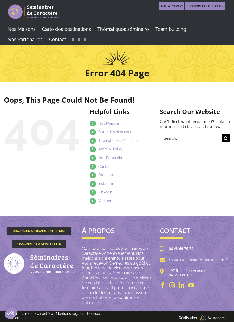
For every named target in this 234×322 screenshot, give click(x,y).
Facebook (106, 175)
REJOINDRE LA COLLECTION (205, 6)
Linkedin (105, 192)
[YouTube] (191, 285)
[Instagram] (172, 285)
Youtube (105, 201)
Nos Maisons (109, 123)
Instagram (106, 184)
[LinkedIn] (181, 285)
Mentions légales (70, 313)
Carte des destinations (117, 132)
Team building (110, 149)
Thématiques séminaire (118, 141)
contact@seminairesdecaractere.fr (198, 260)
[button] (11, 313)
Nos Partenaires (111, 158)
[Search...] (191, 138)
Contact (105, 166)
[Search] (226, 138)
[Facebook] (162, 285)
